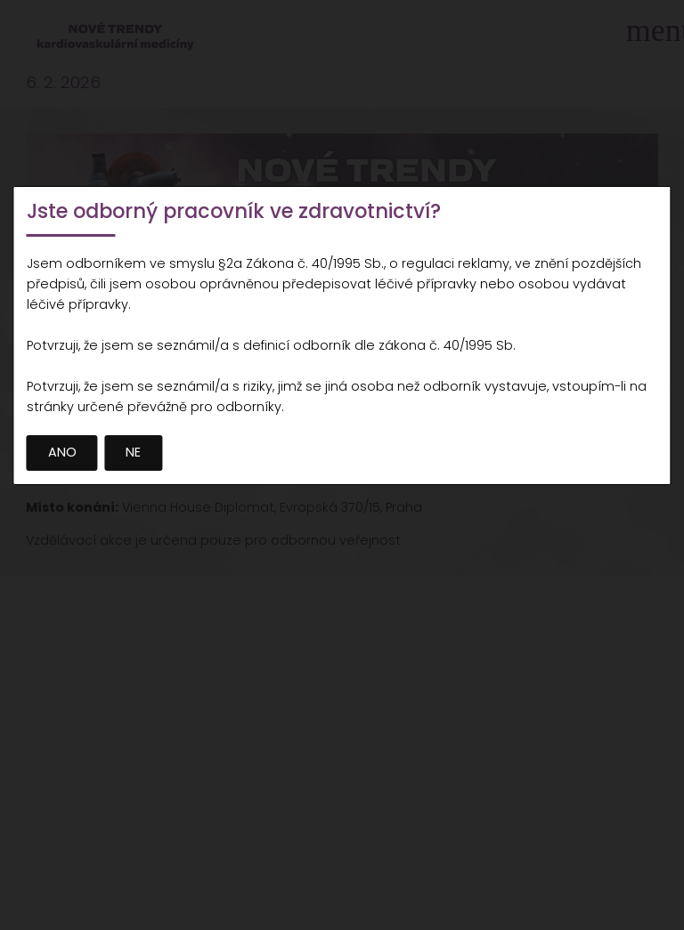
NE (133, 452)
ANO (62, 452)
